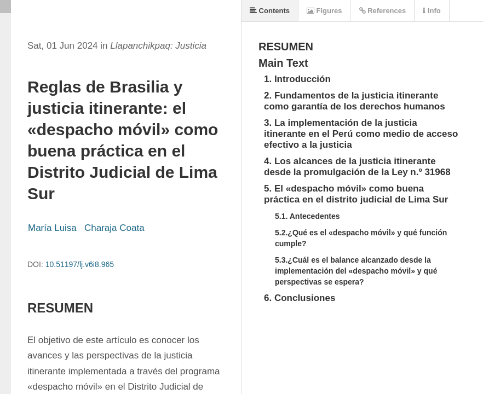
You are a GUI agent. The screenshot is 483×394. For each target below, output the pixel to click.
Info (431, 11)
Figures (324, 11)
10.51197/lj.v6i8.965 (79, 264)
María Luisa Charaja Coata (87, 228)
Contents (270, 11)
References (382, 11)
